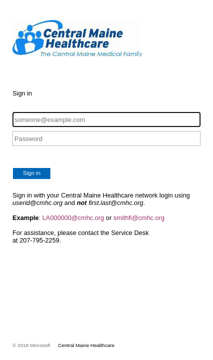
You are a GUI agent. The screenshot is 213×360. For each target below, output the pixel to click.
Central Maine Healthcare (86, 345)
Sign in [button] (31, 173)
